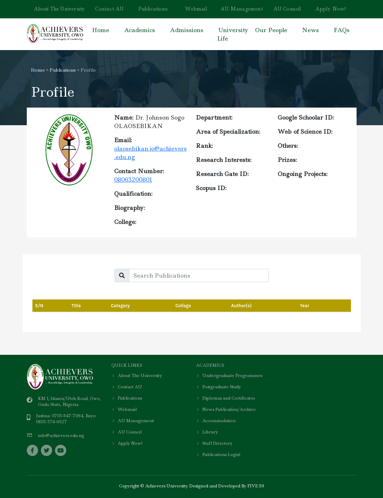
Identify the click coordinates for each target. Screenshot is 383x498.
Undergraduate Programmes (229, 375)
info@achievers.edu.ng (61, 435)
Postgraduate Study (218, 387)
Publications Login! (218, 454)
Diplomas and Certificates (225, 398)
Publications (153, 9)
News (310, 30)
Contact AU (109, 9)
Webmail (196, 9)
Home (100, 30)
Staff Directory (214, 443)
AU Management (242, 9)
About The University (59, 9)
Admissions (186, 30)
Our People (271, 30)
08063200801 (133, 179)
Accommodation (216, 421)
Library (207, 432)
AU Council (287, 9)
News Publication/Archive (226, 409)
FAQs (342, 30)
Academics (139, 30)
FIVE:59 (255, 486)
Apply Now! (330, 9)
